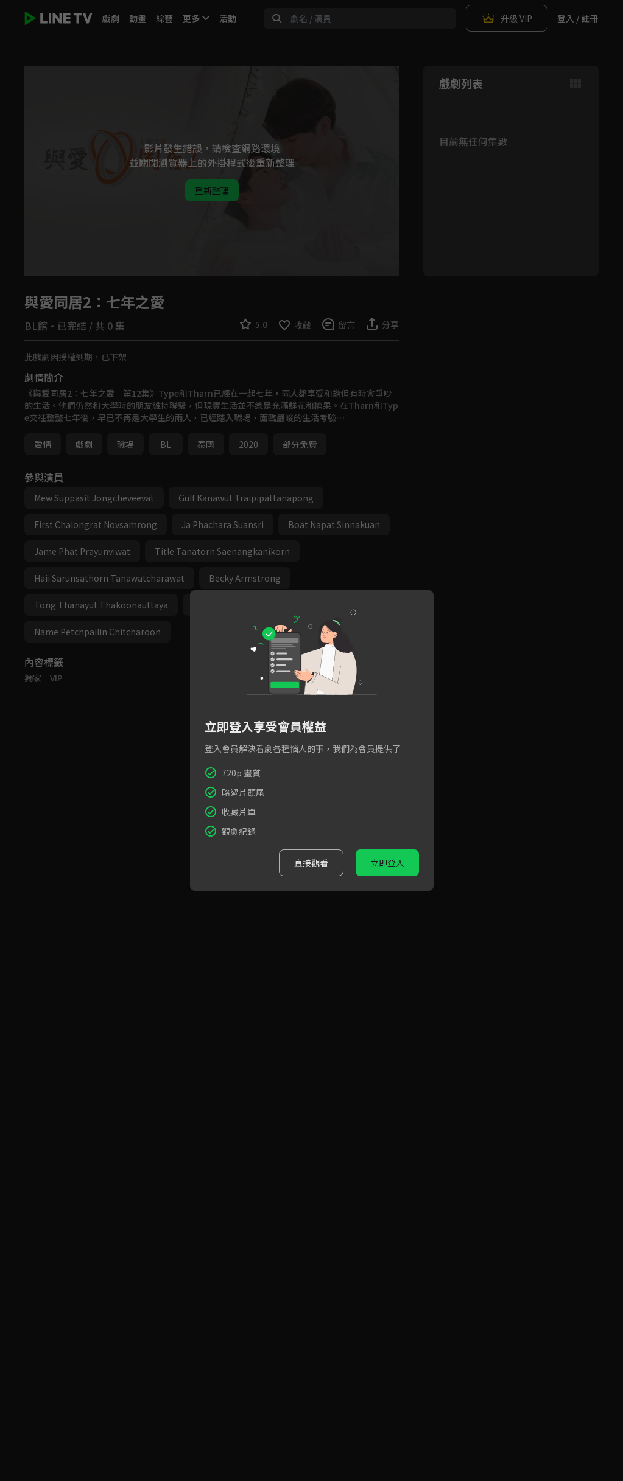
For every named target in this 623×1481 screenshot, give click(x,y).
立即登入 (387, 863)
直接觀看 (311, 863)
